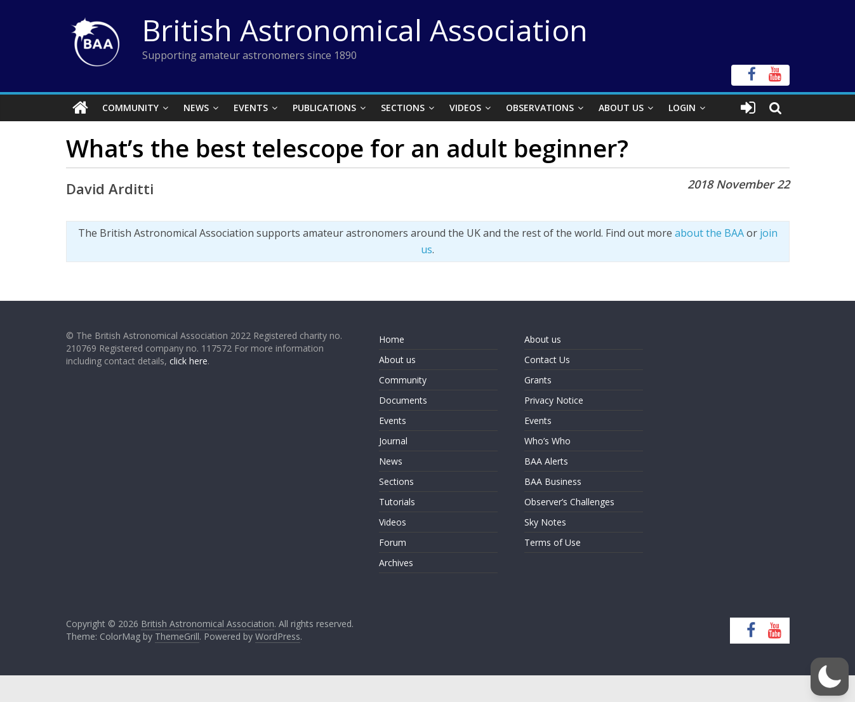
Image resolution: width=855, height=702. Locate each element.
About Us (621, 108)
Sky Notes (545, 522)
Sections (403, 108)
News (196, 108)
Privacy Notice (553, 400)
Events (251, 108)
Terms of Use (552, 542)
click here (188, 361)
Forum (392, 542)
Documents (403, 400)
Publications (324, 108)
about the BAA (709, 233)
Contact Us (547, 360)
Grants (538, 380)
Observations (540, 108)
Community (130, 108)
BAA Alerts (546, 461)
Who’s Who (547, 441)
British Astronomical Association (365, 30)
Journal (393, 441)
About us (397, 360)
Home (391, 339)
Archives (396, 563)
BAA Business (552, 481)
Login (682, 108)
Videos (465, 108)
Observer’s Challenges (569, 502)
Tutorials (397, 502)
